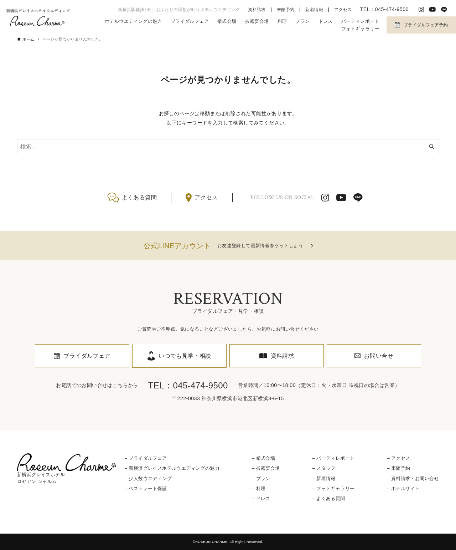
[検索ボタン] (432, 146)
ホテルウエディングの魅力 (133, 21)
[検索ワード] (228, 146)
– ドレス (261, 498)
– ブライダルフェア (146, 458)
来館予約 (286, 9)
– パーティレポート (333, 458)
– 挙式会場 (263, 458)
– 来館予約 (398, 468)
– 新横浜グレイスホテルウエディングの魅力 (172, 468)
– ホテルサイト (403, 488)
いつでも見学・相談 (185, 356)
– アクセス (398, 458)
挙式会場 (227, 21)
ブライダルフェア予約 (426, 24)
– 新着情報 (324, 478)
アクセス (343, 9)
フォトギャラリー (360, 28)
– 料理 (258, 488)
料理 (282, 21)
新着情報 (314, 9)
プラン (302, 21)
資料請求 (257, 9)
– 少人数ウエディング (148, 478)
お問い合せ (378, 356)
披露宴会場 (257, 21)
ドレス (325, 21)
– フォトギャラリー (333, 488)
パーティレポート (360, 21)
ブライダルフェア (190, 21)
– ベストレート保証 (146, 488)
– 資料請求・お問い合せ (413, 478)
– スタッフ (324, 468)
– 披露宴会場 (266, 468)
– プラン (261, 478)
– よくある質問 (328, 498)
